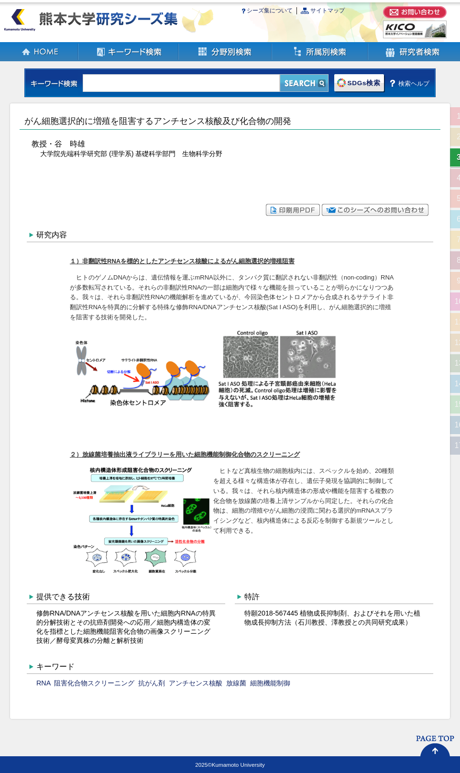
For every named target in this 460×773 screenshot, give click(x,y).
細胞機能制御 (270, 683)
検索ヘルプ (413, 83)
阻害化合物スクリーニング (94, 683)
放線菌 (236, 683)
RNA (43, 683)
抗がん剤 (151, 683)
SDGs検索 (363, 83)
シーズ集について (270, 10)
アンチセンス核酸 (195, 683)
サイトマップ (327, 10)
